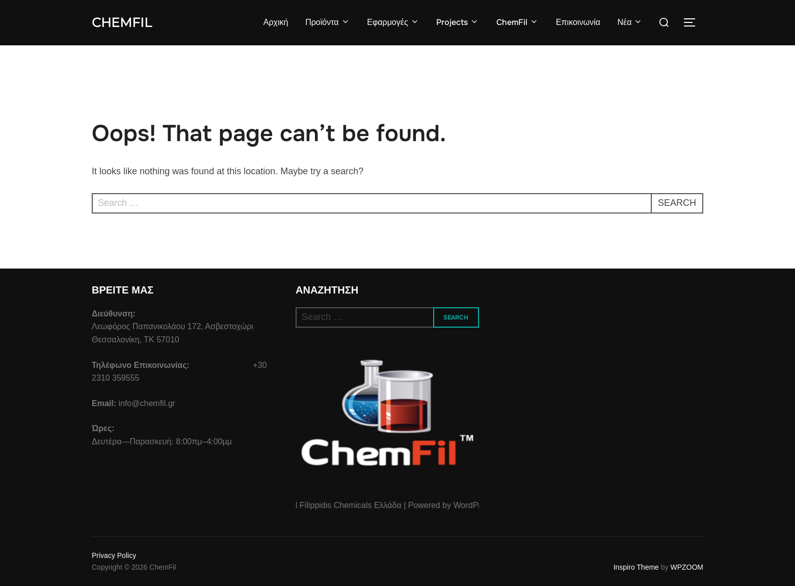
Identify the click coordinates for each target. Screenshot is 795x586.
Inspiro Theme (636, 567)
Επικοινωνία (578, 22)
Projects (457, 22)
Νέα (630, 22)
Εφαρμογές (393, 22)
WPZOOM (686, 567)
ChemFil (122, 22)
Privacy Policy (114, 555)
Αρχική (275, 22)
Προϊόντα (327, 22)
